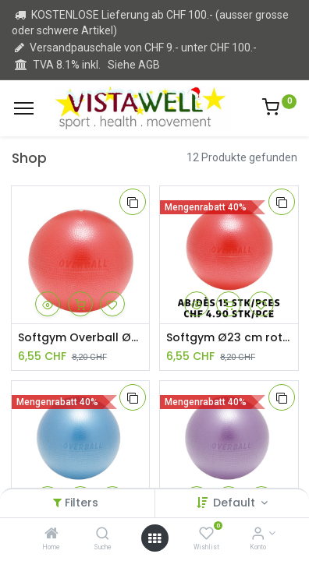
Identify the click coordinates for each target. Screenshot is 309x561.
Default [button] (235, 502)
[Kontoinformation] (257, 534)
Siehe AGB (134, 64)
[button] (132, 202)
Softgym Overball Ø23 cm (81, 337)
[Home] (51, 534)
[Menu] (23, 108)
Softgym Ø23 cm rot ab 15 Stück (229, 337)
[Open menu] (154, 538)
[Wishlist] (206, 534)
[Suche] (102, 534)
